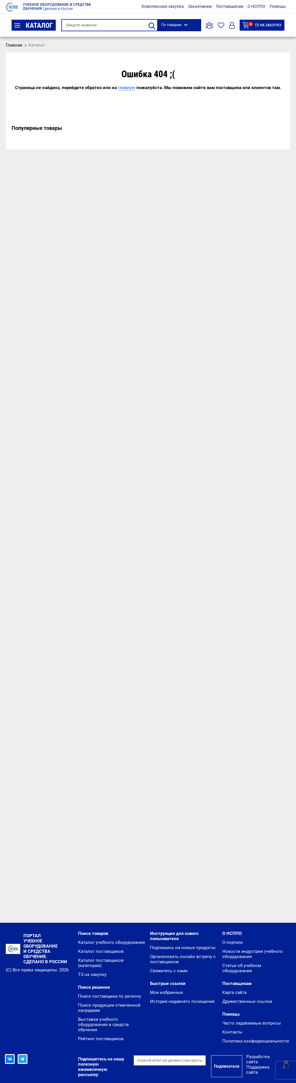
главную (126, 87)
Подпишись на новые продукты (183, 947)
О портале (232, 942)
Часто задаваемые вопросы (251, 1023)
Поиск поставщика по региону (109, 996)
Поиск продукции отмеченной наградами (109, 1008)
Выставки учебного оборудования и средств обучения (103, 1024)
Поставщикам (229, 6)
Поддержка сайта (257, 1069)
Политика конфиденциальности (255, 1041)
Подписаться (226, 1066)
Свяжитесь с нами (169, 970)
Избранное (221, 25)
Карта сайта (234, 992)
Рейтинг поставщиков (101, 1038)
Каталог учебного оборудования (111, 942)
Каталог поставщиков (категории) (101, 963)
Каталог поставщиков (101, 951)
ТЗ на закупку (262, 25)
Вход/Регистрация (232, 25)
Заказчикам (200, 6)
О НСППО (256, 6)
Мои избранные (166, 992)
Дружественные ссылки (247, 1001)
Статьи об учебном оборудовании (241, 968)
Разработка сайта (258, 1059)
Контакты (232, 1032)
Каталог (33, 25)
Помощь (278, 6)
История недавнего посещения (182, 1001)
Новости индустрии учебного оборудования (252, 954)
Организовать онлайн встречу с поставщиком (183, 959)
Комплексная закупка (163, 6)
